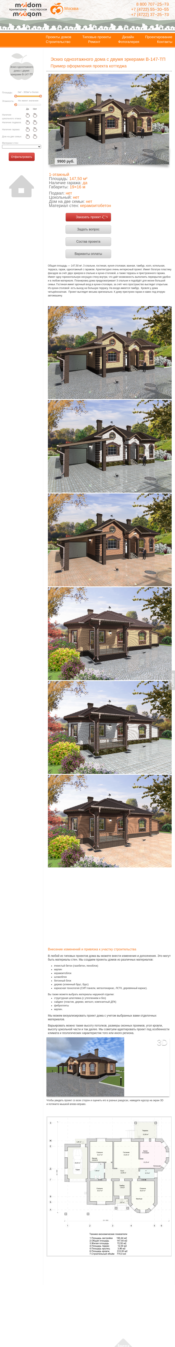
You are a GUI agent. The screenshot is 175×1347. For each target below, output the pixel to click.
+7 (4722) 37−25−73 (150, 14)
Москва (71, 8)
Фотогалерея (128, 42)
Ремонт (94, 42)
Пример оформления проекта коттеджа (89, 66)
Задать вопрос (88, 229)
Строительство (58, 42)
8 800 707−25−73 (152, 4)
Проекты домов (58, 37)
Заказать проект (88, 217)
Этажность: (8, 101)
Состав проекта (88, 241)
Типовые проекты (96, 37)
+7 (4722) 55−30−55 (150, 9)
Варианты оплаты (88, 254)
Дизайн (128, 37)
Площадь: (7, 92)
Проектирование (158, 37)
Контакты (164, 42)
